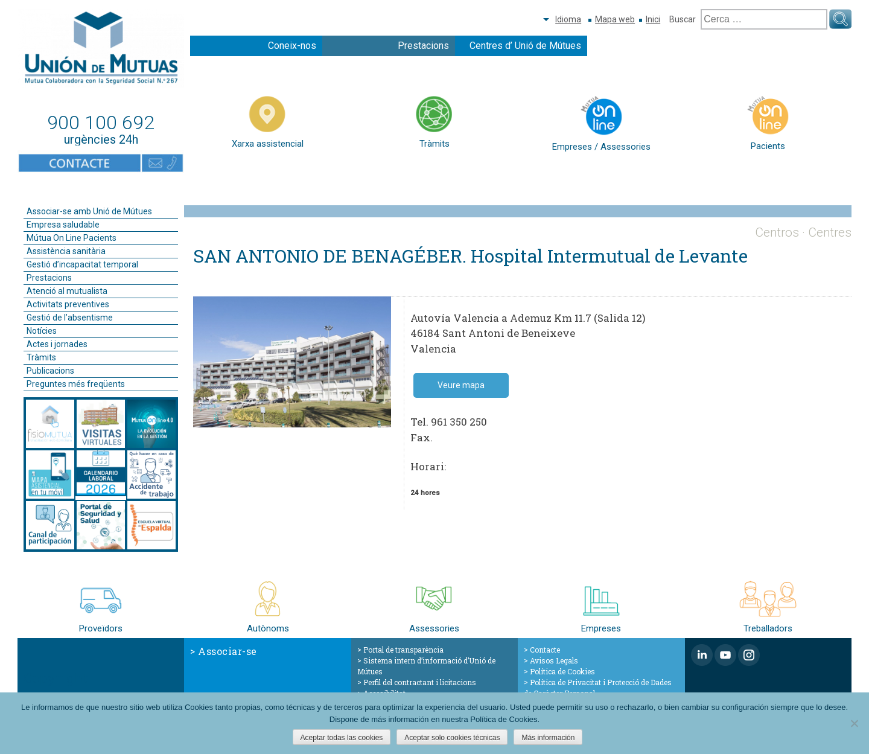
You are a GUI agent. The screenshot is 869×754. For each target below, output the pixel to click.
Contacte (545, 649)
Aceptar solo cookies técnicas (452, 737)
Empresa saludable (63, 224)
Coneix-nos (292, 45)
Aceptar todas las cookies (342, 737)
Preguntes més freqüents (76, 384)
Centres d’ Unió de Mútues (525, 45)
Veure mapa (461, 385)
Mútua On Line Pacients (71, 238)
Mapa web (615, 19)
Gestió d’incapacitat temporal (82, 264)
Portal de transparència (403, 649)
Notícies (42, 331)
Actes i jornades (57, 344)
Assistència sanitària (66, 251)
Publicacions (50, 370)
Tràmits (41, 357)
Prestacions (423, 45)
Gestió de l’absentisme (70, 317)
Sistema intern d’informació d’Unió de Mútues (426, 666)
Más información (548, 737)
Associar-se (227, 651)
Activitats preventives (68, 304)
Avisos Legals (554, 660)
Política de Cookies (562, 671)
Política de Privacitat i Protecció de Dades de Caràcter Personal (598, 687)
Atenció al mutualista (67, 291)
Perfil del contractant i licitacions (419, 682)
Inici (653, 19)
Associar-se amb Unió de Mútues (89, 211)
